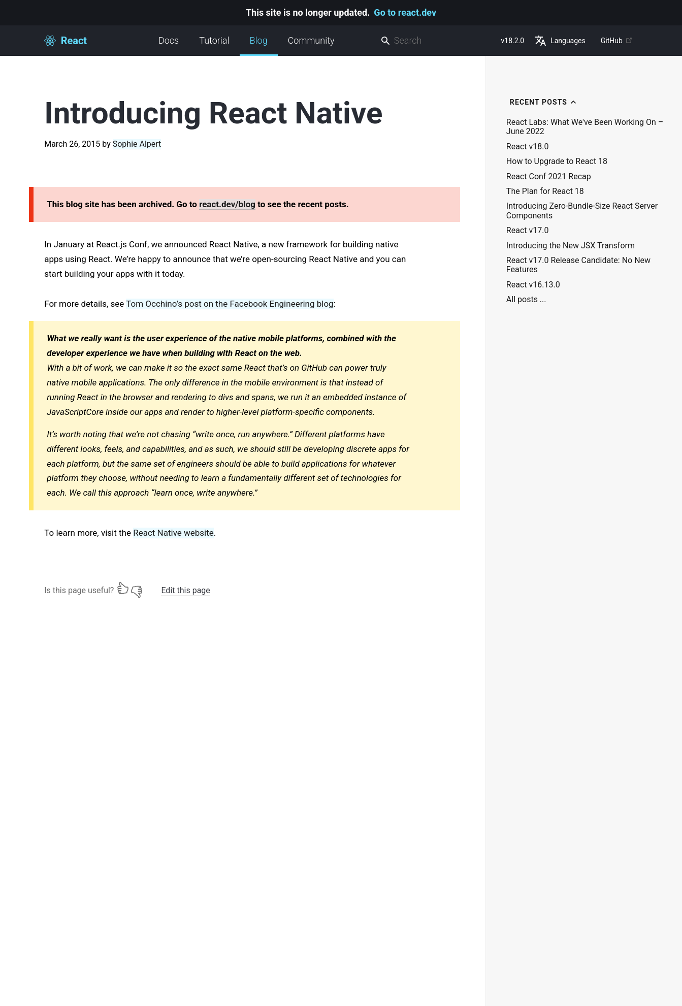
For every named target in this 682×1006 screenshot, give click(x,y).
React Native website (173, 533)
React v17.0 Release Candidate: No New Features (578, 265)
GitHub (617, 41)
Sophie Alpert (137, 144)
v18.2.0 (513, 41)
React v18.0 (527, 146)
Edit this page (185, 590)
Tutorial (214, 40)
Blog (259, 45)
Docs (168, 40)
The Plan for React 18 (545, 191)
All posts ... (526, 299)
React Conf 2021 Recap (548, 176)
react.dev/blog (227, 204)
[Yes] (123, 588)
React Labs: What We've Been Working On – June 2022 (585, 127)
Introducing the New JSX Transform (570, 245)
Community (311, 40)
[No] (137, 588)
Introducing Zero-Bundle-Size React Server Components (582, 211)
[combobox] (436, 41)
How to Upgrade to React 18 (556, 161)
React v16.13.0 (533, 284)
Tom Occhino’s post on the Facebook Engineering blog (229, 304)
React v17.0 (527, 230)
